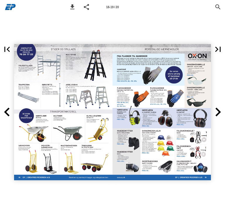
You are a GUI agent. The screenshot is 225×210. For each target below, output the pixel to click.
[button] (72, 7)
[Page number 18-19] (112, 7)
